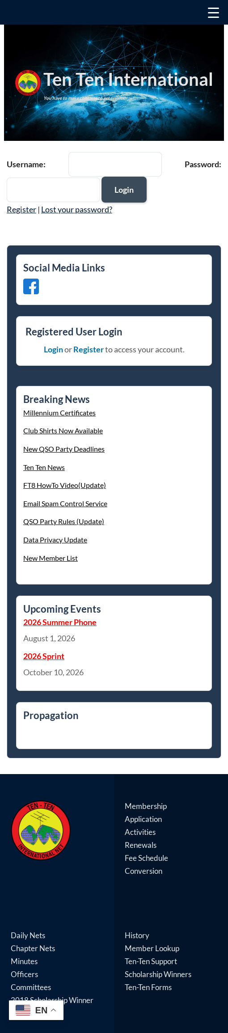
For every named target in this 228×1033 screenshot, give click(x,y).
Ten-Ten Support (151, 961)
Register (21, 209)
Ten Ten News (44, 467)
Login (53, 349)
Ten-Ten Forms (148, 987)
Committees (31, 987)
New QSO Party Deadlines (64, 449)
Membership (146, 806)
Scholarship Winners (158, 974)
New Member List (50, 558)
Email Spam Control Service (65, 503)
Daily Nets (28, 935)
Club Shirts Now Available (63, 430)
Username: (26, 164)
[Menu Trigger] (114, 12)
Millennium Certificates (59, 412)
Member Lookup (152, 948)
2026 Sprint (43, 656)
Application (143, 819)
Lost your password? (76, 209)
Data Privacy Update (55, 539)
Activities (140, 832)
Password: (203, 164)
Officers (24, 974)
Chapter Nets (33, 948)
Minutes (24, 961)
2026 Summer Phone (60, 622)
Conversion (143, 871)
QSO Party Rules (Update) (63, 521)
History (137, 935)
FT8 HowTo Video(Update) (64, 485)
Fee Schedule (146, 858)
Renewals (140, 845)
